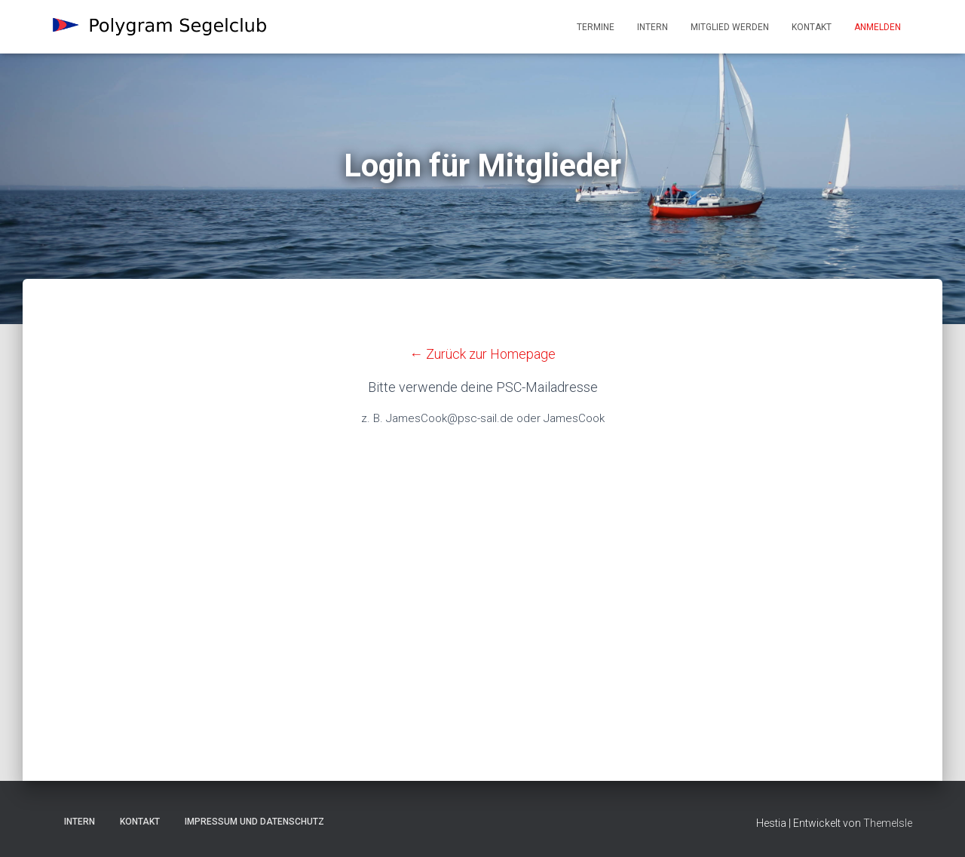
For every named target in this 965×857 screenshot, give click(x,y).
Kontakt (812, 27)
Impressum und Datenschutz (254, 821)
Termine (595, 27)
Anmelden (877, 27)
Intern (652, 27)
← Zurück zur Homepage (482, 354)
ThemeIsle (887, 823)
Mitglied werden (730, 27)
